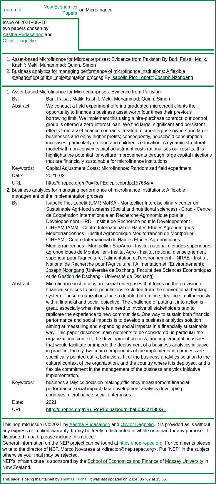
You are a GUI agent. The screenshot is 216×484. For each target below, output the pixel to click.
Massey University (184, 461)
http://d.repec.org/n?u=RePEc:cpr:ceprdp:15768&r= (100, 182)
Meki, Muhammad (46, 65)
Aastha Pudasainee (23, 34)
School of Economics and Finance (123, 461)
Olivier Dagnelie (19, 40)
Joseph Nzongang (174, 77)
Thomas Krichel (73, 479)
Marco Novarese (78, 449)
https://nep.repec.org (141, 443)
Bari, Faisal (180, 59)
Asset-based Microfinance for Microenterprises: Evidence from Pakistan (86, 59)
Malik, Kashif (85, 98)
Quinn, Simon (81, 65)
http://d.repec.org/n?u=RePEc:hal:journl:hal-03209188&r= (106, 409)
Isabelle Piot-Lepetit (132, 77)
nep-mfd (12, 9)
